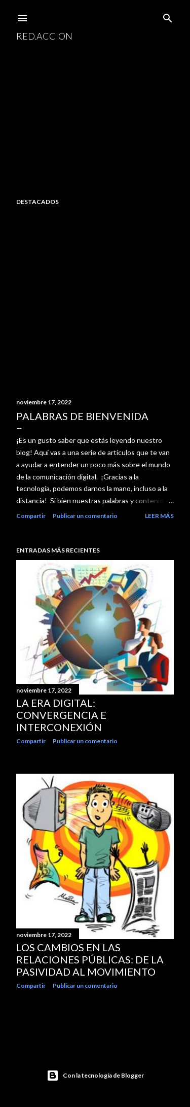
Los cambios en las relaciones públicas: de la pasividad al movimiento (90, 959)
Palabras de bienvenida (82, 416)
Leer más (159, 516)
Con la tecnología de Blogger (95, 1075)
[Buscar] (168, 16)
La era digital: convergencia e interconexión (61, 715)
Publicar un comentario (85, 516)
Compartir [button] (31, 516)
